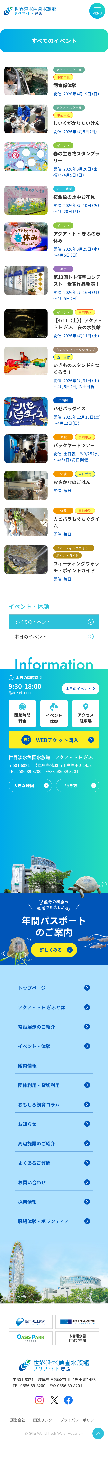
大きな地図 (24, 785)
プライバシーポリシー (79, 1420)
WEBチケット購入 (57, 740)
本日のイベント (30, 636)
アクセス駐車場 (86, 718)
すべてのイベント (32, 621)
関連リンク (42, 1420)
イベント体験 (54, 718)
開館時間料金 (22, 718)
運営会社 (17, 1420)
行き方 (71, 785)
